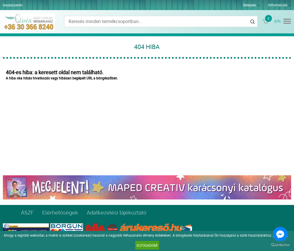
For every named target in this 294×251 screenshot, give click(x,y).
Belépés (249, 5)
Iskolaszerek (12, 5)
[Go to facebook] (280, 234)
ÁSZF (27, 213)
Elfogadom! (147, 245)
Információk (277, 5)
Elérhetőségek (60, 213)
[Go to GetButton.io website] (280, 245)
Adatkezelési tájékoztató (116, 213)
